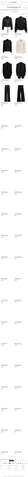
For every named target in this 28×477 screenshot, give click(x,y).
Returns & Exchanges (23, 466)
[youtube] (20, 460)
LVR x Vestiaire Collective (17, 469)
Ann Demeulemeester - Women (15, 11)
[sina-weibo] (21, 460)
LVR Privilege (16, 466)
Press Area (1, 469)
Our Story (1, 466)
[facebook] (15, 460)
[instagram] (25, 460)
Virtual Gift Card (16, 467)
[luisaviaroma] (14, 2)
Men (2, 2)
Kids (4, 2)
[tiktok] (18, 460)
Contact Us (9, 466)
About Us (1, 467)
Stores (11, 2)
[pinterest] (26, 460)
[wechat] (23, 460)
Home (5, 2)
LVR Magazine (8, 2)
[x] (17, 460)
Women (1, 2)
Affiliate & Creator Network (17, 470)
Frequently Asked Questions (10, 467)
